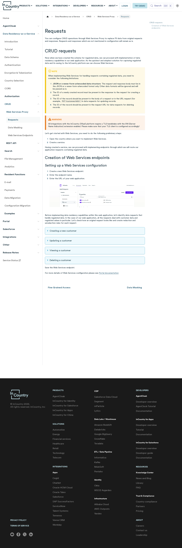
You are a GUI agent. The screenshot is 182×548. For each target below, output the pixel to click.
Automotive (59, 429)
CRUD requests (156, 22)
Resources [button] (97, 6)
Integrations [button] (60, 6)
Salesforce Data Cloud (105, 397)
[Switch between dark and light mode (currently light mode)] (177, 5)
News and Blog (143, 478)
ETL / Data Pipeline (103, 452)
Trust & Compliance (145, 496)
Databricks (99, 429)
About (139, 520)
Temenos (57, 515)
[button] (21, 26)
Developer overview (146, 401)
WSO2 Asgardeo (102, 490)
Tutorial (140, 429)
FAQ (138, 487)
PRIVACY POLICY (18, 520)
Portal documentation (109, 273)
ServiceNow (59, 506)
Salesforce (58, 496)
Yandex (98, 513)
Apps (55, 472)
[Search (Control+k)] (161, 5)
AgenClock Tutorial (146, 406)
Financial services (62, 439)
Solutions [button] (41, 6)
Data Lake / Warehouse (105, 419)
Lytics (97, 410)
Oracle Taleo (59, 492)
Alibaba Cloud (101, 504)
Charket (57, 483)
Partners (140, 506)
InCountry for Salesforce (65, 405)
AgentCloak (59, 396)
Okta (96, 485)
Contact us (141, 530)
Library (139, 483)
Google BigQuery (103, 434)
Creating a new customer (63, 231)
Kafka (97, 462)
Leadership (141, 535)
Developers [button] (79, 6)
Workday (57, 524)
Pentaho (98, 471)
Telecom (57, 457)
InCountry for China (63, 415)
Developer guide (144, 453)
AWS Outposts (101, 509)
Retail (55, 448)
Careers (140, 525)
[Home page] (47, 17)
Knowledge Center (144, 473)
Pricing (139, 511)
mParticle (99, 406)
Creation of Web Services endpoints (163, 27)
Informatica (100, 457)
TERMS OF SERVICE (19, 526)
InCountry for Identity (64, 401)
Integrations (60, 467)
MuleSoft (99, 466)
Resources (142, 467)
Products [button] (24, 6)
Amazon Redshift (103, 425)
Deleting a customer (60, 260)
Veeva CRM (59, 520)
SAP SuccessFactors (63, 501)
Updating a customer (61, 241)
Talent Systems (60, 510)
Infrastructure (100, 499)
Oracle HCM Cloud (62, 487)
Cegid (56, 478)
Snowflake (99, 438)
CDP (96, 391)
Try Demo (140, 6)
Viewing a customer (60, 250)
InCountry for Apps (63, 410)
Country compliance (146, 501)
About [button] (112, 6)
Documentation (144, 411)
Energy (56, 434)
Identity (98, 480)
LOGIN (125, 6)
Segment (99, 401)
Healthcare (58, 443)
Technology (59, 453)
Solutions (58, 424)
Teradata (98, 443)
